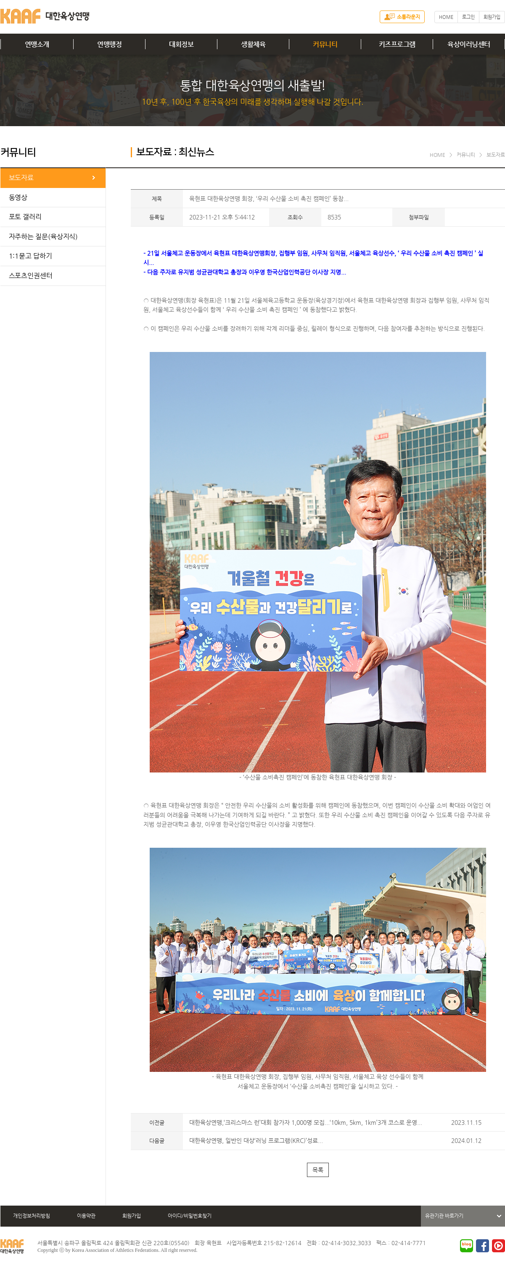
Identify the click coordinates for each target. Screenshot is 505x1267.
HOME (446, 17)
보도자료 (21, 178)
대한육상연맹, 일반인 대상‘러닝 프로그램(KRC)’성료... (256, 1140)
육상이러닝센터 (468, 44)
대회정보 (181, 44)
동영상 (18, 197)
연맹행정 (109, 44)
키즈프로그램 (397, 44)
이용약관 (86, 1215)
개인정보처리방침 (31, 1215)
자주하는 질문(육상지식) (43, 237)
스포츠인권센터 (31, 276)
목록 (317, 1169)
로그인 (468, 17)
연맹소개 (37, 44)
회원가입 (492, 17)
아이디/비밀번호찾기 (190, 1215)
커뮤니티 (325, 44)
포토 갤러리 (25, 217)
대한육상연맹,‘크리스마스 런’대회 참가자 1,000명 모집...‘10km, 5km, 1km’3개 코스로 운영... (305, 1122)
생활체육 (253, 44)
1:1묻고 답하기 (30, 256)
